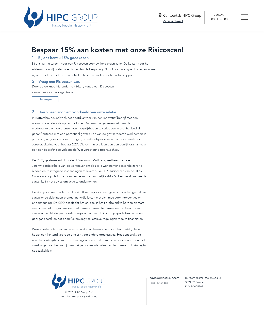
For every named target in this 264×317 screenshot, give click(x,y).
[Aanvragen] (45, 99)
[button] (244, 17)
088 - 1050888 (219, 19)
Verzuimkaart (173, 21)
